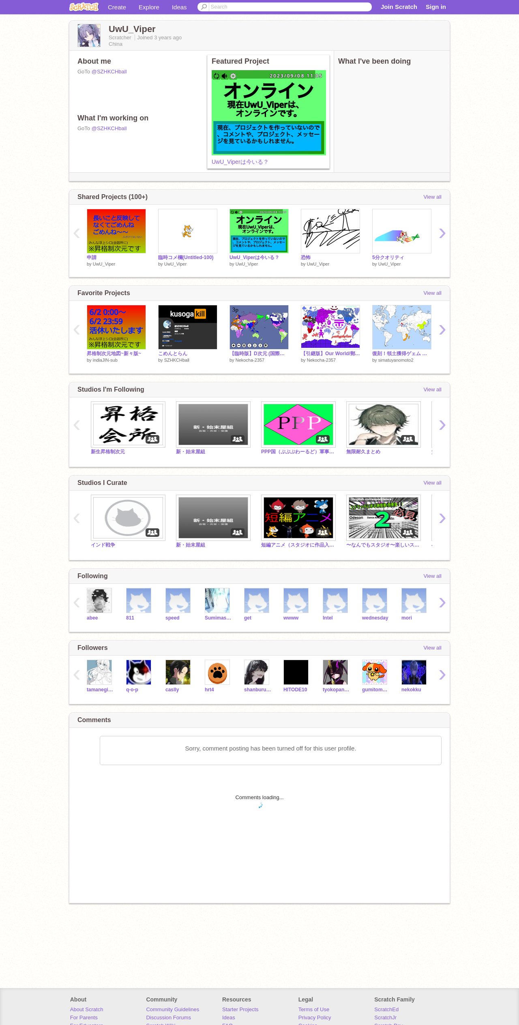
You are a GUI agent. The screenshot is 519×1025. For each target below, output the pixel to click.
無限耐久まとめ (363, 452)
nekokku (411, 690)
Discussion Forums (168, 1017)
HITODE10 (295, 690)
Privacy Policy (314, 1017)
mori (406, 618)
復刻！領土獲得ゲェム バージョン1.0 (401, 353)
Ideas (179, 7)
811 (130, 618)
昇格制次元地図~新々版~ (114, 353)
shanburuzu (257, 690)
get (247, 618)
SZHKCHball (176, 360)
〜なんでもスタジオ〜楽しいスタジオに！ (382, 545)
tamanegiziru (100, 690)
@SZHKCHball (109, 72)
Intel (328, 618)
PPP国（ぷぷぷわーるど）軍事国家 (297, 452)
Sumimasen (218, 618)
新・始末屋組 (190, 452)
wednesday (375, 618)
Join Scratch (399, 6)
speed (172, 618)
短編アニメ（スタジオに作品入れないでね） (297, 545)
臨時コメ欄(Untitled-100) (186, 257)
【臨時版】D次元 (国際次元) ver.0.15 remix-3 (259, 353)
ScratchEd (386, 1009)
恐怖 (306, 257)
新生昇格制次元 (108, 452)
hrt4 (209, 690)
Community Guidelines (172, 1009)
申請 (92, 257)
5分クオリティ (388, 257)
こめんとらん (172, 353)
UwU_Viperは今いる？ (240, 162)
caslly (172, 690)
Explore (149, 7)
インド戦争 (103, 545)
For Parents (84, 1017)
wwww (290, 618)
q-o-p (132, 690)
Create (117, 7)
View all (432, 197)
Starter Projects (240, 1009)
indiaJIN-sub (105, 360)
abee (92, 618)
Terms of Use (314, 1009)
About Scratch (86, 1009)
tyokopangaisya (336, 690)
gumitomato (375, 690)
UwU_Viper (104, 264)
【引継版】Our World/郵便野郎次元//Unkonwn (330, 353)
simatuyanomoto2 (396, 360)
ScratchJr (385, 1017)
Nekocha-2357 (250, 360)
